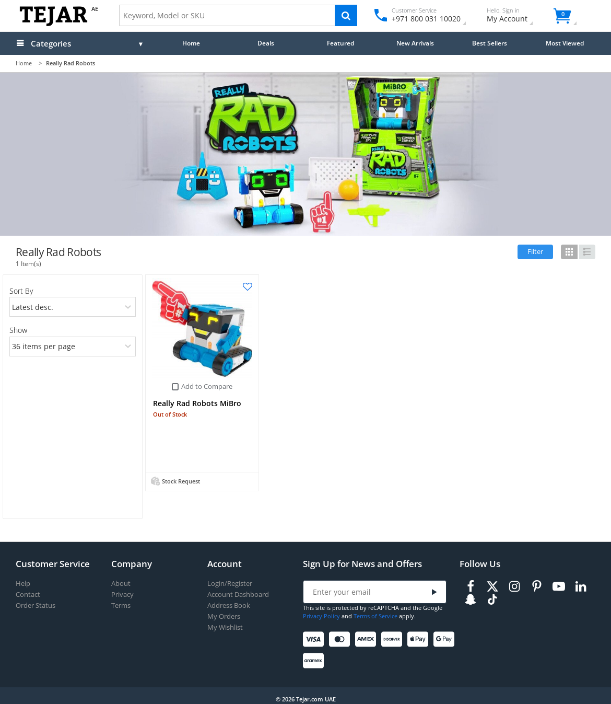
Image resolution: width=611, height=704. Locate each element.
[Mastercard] (341, 639)
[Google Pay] (445, 639)
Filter (535, 251)
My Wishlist (225, 627)
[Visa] (315, 639)
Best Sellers (489, 43)
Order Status (35, 605)
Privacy (122, 594)
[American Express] (367, 639)
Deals (265, 43)
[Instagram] (514, 586)
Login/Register (229, 583)
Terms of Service (375, 616)
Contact (28, 594)
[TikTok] (492, 599)
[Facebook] (470, 586)
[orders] (72, 307)
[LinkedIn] (581, 586)
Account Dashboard (238, 594)
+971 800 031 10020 (422, 18)
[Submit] (433, 592)
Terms (121, 605)
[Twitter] (492, 586)
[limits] (72, 346)
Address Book (228, 605)
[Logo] (53, 23)
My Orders (223, 616)
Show (18, 330)
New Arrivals (415, 43)
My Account (516, 16)
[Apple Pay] (419, 639)
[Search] (346, 15)
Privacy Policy (321, 616)
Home (191, 43)
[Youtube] (559, 586)
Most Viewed (565, 43)
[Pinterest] (537, 586)
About (121, 583)
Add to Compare (206, 386)
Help (23, 583)
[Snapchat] (470, 599)
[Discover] (393, 639)
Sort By (21, 291)
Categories (51, 43)
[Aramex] (315, 661)
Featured (340, 43)
